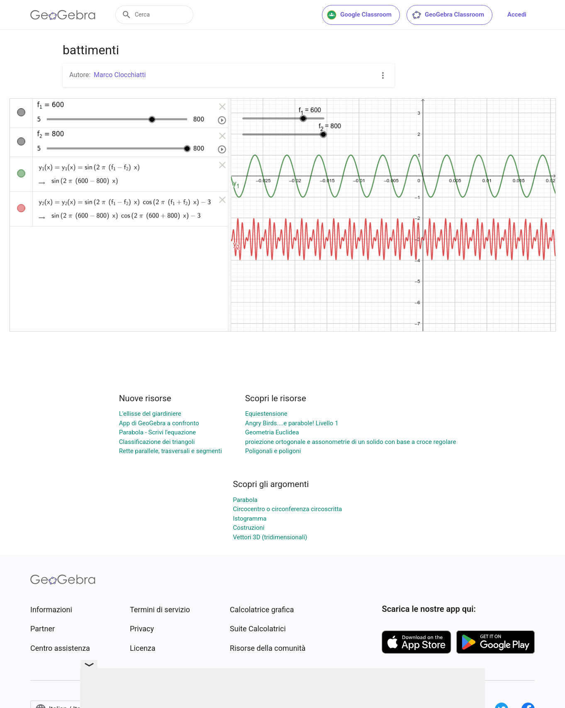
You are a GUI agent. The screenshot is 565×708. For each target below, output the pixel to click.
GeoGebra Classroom (448, 15)
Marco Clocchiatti (120, 75)
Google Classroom (359, 15)
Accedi (516, 14)
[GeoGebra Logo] (62, 15)
